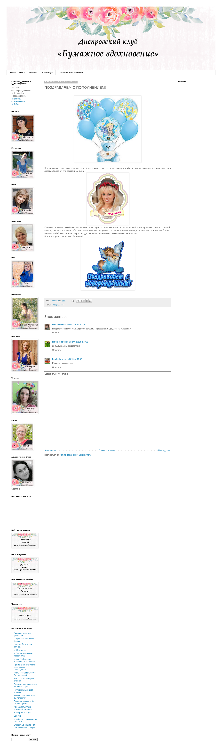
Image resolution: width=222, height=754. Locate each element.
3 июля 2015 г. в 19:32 (78, 342)
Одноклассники (18, 101)
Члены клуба (47, 72)
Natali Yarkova (59, 325)
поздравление (58, 305)
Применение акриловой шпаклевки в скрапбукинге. (24, 667)
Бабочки (17, 716)
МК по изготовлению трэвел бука (23, 654)
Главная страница (17, 72)
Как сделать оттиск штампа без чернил (23, 708)
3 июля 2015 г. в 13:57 (76, 325)
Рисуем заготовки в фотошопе (23, 634)
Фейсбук (15, 104)
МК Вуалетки (19, 650)
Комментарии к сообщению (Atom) (75, 455)
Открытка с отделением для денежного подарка (24, 726)
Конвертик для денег (23, 713)
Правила (33, 72)
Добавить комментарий (56, 374)
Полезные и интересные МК (70, 72)
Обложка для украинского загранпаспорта (25, 685)
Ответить (56, 333)
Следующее (50, 450)
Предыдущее (164, 450)
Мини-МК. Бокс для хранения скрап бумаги (24, 660)
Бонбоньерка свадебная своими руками (25, 702)
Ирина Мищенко (60, 342)
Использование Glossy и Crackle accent (25, 674)
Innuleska (56, 359)
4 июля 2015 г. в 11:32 (72, 359)
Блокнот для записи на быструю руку (24, 696)
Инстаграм (16, 99)
